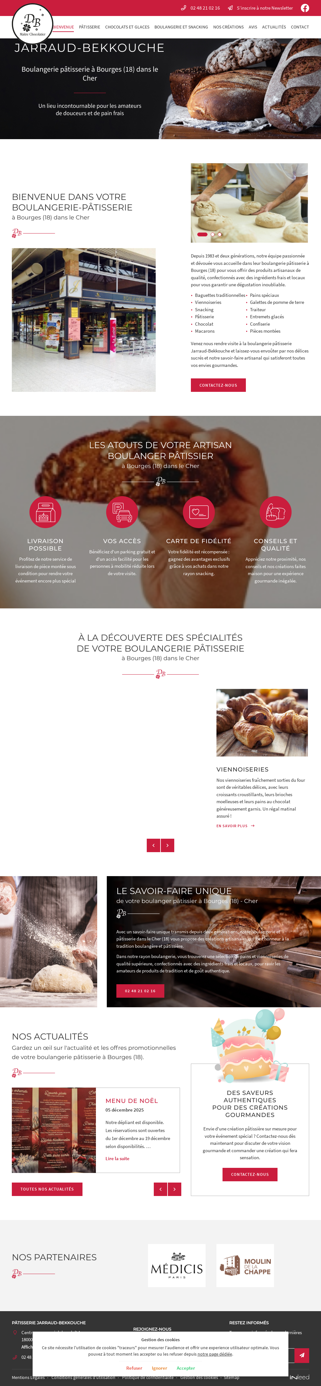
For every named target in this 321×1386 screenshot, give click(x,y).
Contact (300, 27)
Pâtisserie (89, 27)
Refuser (134, 1368)
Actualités (274, 27)
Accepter (186, 1368)
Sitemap (231, 1377)
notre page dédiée (215, 1354)
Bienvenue (63, 27)
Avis (253, 27)
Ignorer (159, 1368)
